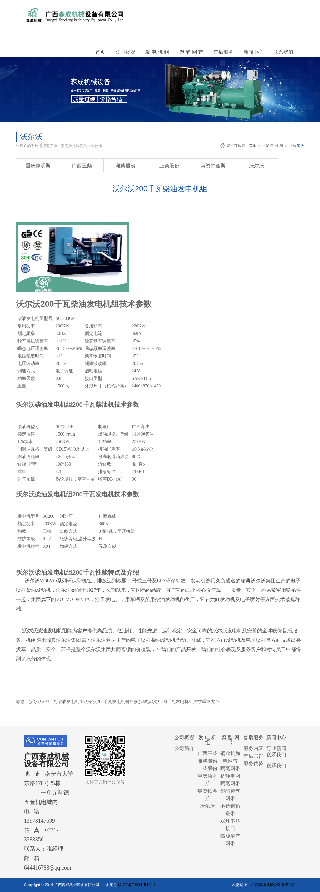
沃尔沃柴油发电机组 (44, 630)
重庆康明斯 (38, 165)
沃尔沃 (298, 145)
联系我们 (276, 765)
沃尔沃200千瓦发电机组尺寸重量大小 (183, 701)
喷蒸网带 (230, 768)
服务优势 (253, 763)
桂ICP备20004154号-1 (136, 885)
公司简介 (184, 748)
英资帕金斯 (213, 165)
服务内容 (253, 748)
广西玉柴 (82, 165)
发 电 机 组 (274, 145)
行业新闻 (276, 748)
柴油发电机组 (31, 318)
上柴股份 (169, 165)
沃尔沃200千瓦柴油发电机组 (56, 701)
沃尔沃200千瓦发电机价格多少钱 (115, 701)
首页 (100, 52)
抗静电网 (230, 776)
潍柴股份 (126, 165)
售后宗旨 (253, 756)
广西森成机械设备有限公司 (273, 885)
